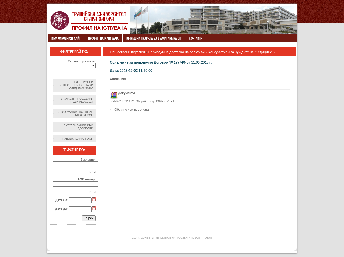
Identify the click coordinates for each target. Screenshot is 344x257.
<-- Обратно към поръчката (129, 109)
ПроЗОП (207, 237)
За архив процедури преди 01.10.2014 (77, 100)
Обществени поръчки (127, 52)
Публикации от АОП (77, 138)
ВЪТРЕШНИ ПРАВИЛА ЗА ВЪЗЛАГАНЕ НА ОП (153, 38)
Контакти (195, 38)
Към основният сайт (65, 38)
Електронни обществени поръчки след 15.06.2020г (76, 85)
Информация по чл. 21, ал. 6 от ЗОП (75, 113)
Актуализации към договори (78, 127)
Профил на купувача (103, 38)
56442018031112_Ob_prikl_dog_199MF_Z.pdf (142, 101)
